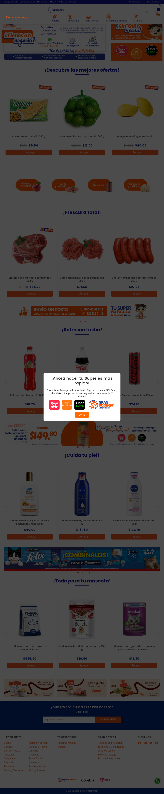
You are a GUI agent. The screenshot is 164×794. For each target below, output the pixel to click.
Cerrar (81, 414)
